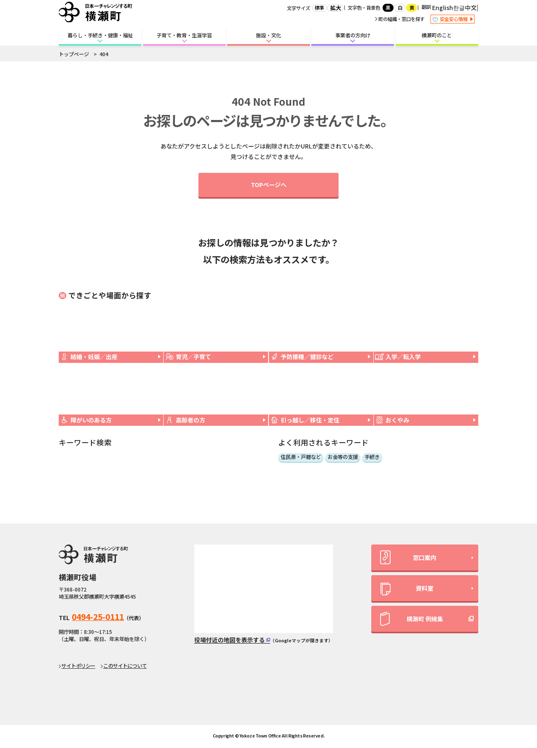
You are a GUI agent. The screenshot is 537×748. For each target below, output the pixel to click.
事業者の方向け (352, 35)
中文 (471, 7)
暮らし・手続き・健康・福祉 (100, 35)
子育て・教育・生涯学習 (184, 35)
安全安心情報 (452, 19)
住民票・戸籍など (301, 457)
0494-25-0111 (98, 617)
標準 (319, 7)
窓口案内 (408, 557)
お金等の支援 (343, 457)
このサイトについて (125, 666)
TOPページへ (269, 184)
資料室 (407, 589)
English (442, 7)
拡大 (335, 8)
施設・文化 (268, 35)
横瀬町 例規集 (411, 619)
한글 (459, 7)
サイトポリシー (78, 666)
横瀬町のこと (437, 35)
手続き (372, 457)
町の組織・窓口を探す (400, 19)
